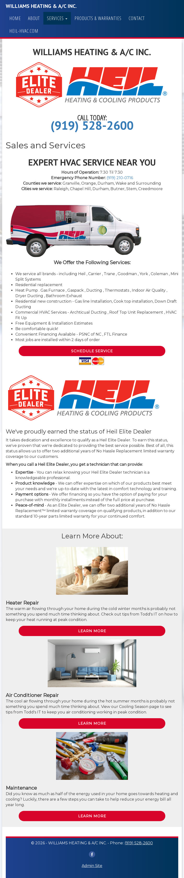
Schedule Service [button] (92, 351)
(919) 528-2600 (92, 125)
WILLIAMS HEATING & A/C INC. (41, 6)
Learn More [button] (92, 631)
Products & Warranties (98, 18)
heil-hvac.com (23, 31)
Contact (137, 18)
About (34, 18)
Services (57, 18)
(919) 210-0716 (120, 178)
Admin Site (92, 865)
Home (15, 18)
